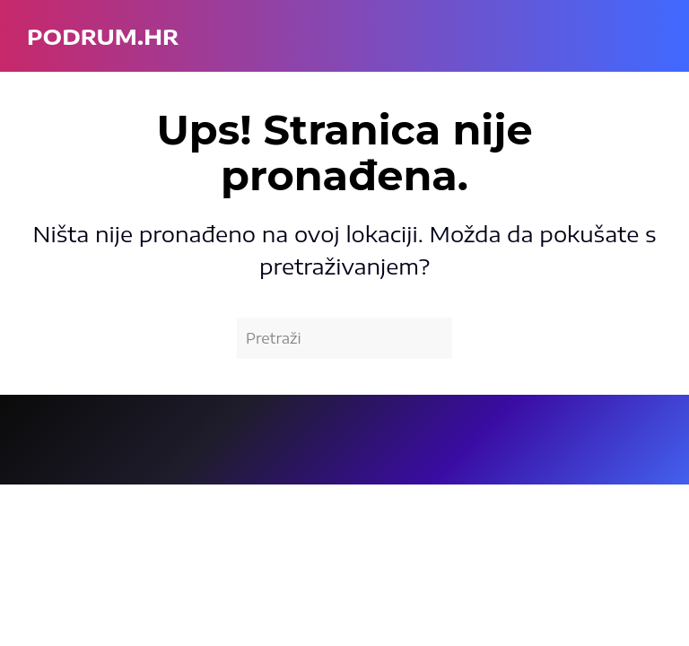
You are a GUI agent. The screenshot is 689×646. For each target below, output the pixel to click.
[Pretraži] (344, 338)
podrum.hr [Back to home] (103, 35)
